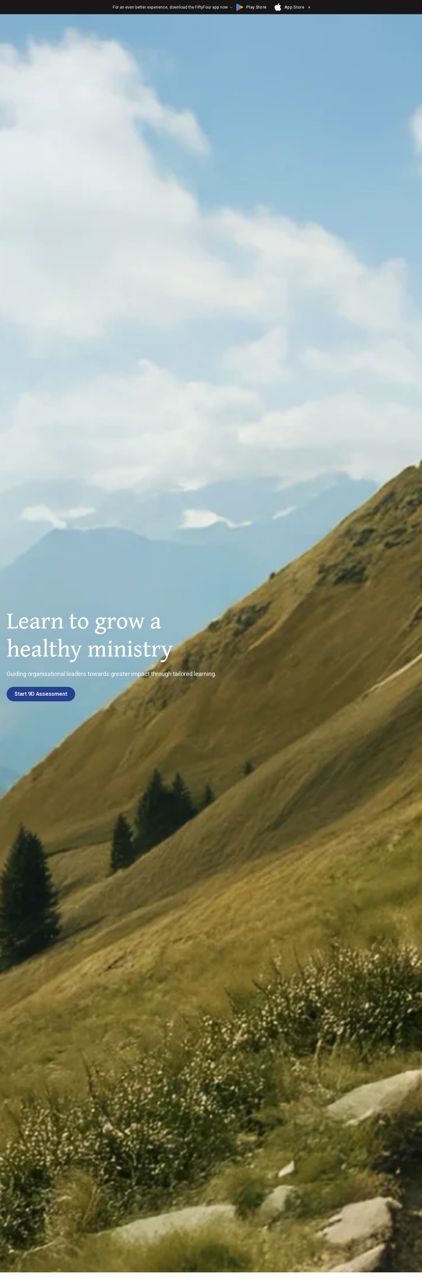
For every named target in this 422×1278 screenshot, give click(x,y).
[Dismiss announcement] (309, 7)
